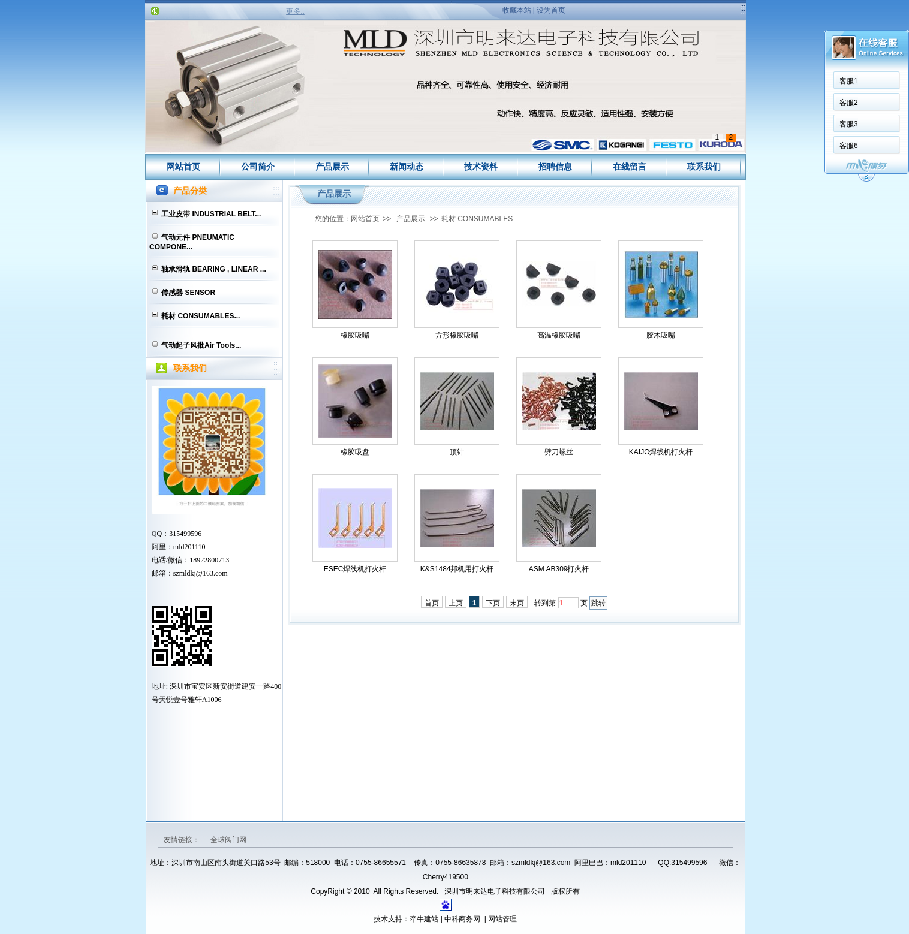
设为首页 (551, 10)
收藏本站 (516, 10)
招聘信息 (555, 166)
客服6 (848, 145)
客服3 (848, 124)
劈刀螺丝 (558, 452)
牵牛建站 (424, 919)
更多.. (295, 11)
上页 (456, 603)
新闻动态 (406, 166)
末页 (517, 603)
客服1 (848, 81)
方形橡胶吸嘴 (456, 335)
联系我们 (704, 166)
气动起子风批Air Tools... (201, 345)
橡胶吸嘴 (355, 335)
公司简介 (258, 166)
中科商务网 (462, 919)
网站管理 (502, 919)
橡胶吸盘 (355, 452)
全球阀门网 (228, 840)
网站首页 (183, 166)
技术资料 (481, 166)
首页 (432, 603)
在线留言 (629, 166)
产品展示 (332, 166)
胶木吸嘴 (660, 335)
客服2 (848, 102)
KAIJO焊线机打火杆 (661, 452)
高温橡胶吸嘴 (558, 335)
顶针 (457, 452)
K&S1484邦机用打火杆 (457, 569)
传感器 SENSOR (188, 292)
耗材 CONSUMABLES (477, 219)
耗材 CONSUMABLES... (200, 316)
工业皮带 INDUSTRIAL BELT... (211, 214)
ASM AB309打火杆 (559, 569)
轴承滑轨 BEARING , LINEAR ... (213, 269)
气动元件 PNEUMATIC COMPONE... (191, 242)
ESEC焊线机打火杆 (355, 569)
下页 (493, 603)
